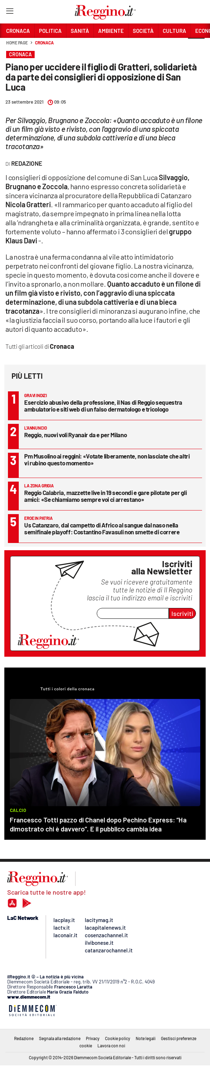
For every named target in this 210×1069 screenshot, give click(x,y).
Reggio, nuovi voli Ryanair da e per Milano (75, 434)
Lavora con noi (111, 1045)
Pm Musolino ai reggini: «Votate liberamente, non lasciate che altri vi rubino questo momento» (107, 459)
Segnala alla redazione (59, 1038)
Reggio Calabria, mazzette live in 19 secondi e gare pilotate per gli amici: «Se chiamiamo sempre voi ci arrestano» (105, 496)
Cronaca (44, 42)
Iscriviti (182, 613)
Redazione (24, 1038)
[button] (196, 46)
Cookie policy (117, 1038)
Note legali (146, 1038)
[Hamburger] (9, 12)
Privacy (93, 1038)
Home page (17, 42)
